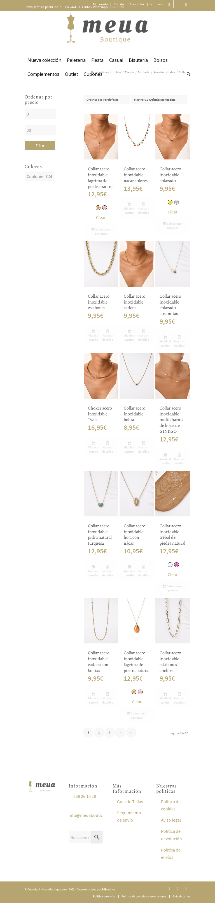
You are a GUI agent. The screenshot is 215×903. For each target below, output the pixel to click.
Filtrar (40, 145)
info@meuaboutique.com (93, 815)
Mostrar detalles (143, 208)
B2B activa (108, 889)
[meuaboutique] (107, 32)
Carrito (119, 4)
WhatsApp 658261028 (108, 7)
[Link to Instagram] (169, 4)
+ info (85, 7)
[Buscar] (187, 74)
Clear (101, 217)
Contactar (137, 4)
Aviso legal (171, 820)
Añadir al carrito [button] (129, 208)
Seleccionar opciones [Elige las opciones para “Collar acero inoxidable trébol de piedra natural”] (173, 588)
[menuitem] (100, 4)
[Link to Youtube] (186, 4)
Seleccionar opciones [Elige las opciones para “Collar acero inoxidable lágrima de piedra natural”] (101, 231)
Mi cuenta (100, 4)
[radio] (98, 208)
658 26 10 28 (84, 796)
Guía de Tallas (130, 801)
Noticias (156, 4)
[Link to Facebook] (178, 4)
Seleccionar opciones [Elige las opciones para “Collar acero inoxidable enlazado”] (173, 226)
